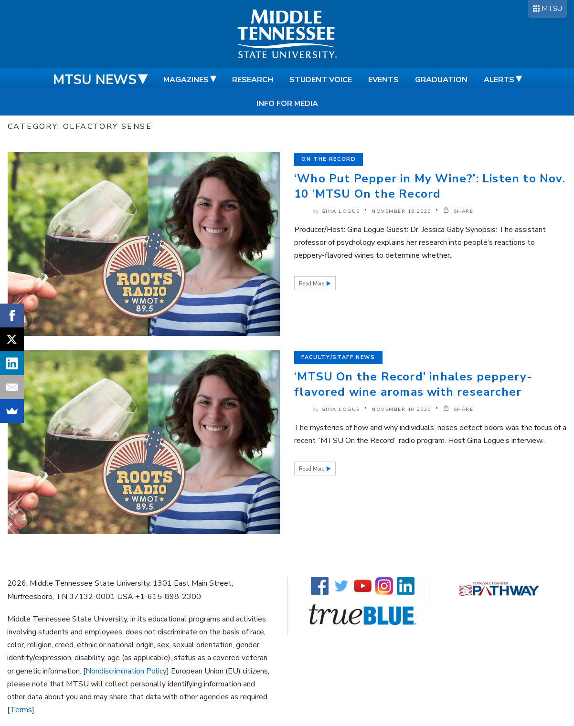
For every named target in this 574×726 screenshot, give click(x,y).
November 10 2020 (401, 409)
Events (383, 79)
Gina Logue (340, 211)
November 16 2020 (401, 211)
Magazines (186, 79)
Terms (21, 710)
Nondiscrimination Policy (126, 671)
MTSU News (95, 80)
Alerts (499, 79)
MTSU (552, 8)
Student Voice (320, 79)
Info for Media (287, 103)
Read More (312, 283)
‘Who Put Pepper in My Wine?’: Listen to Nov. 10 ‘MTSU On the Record (429, 186)
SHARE (458, 211)
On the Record (328, 159)
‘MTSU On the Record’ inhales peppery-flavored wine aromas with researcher (413, 384)
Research (252, 79)
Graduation (441, 79)
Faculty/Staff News (338, 357)
